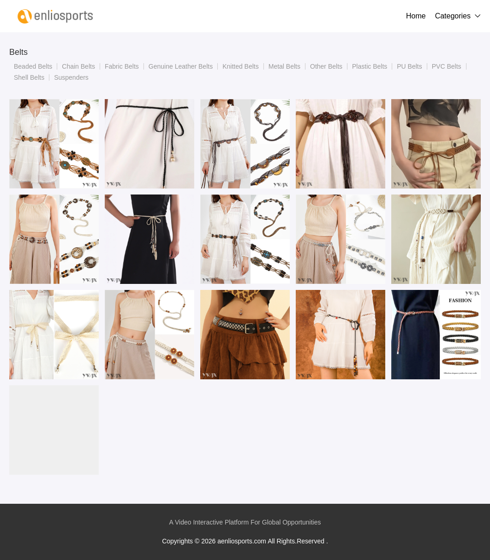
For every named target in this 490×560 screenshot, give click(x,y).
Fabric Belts (122, 66)
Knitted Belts (240, 66)
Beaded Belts (33, 66)
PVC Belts (446, 66)
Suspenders (71, 77)
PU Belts (409, 66)
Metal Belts (284, 66)
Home (416, 16)
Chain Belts (78, 66)
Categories (453, 16)
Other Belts (326, 66)
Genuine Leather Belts (181, 66)
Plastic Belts (369, 66)
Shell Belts (29, 77)
